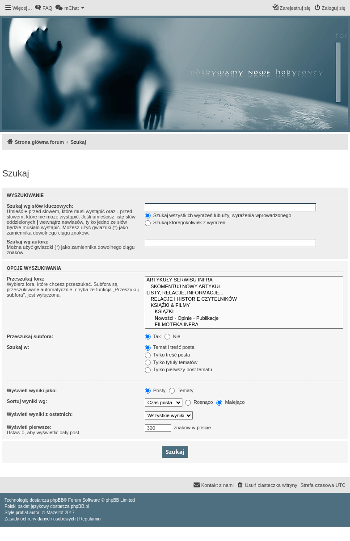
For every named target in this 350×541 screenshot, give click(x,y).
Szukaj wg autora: (28, 241)
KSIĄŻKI (244, 312)
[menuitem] (43, 8)
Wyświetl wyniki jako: (32, 390)
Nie (172, 336)
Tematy (181, 390)
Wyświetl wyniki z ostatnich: (40, 414)
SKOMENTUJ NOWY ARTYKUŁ (244, 287)
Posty (155, 390)
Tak (153, 336)
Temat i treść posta (169, 347)
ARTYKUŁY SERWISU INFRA (244, 280)
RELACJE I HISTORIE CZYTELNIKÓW (244, 299)
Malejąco (230, 402)
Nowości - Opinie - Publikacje (244, 318)
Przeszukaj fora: (25, 278)
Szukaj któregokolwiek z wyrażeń (185, 222)
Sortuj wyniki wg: (27, 401)
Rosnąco (199, 402)
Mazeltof (54, 512)
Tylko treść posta (167, 354)
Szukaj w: (18, 347)
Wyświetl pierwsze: (29, 427)
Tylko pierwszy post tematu (178, 369)
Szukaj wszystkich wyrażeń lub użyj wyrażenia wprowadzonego (218, 215)
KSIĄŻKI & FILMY (244, 305)
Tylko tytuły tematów (171, 362)
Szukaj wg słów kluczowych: (40, 206)
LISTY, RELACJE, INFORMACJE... (244, 293)
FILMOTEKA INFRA (244, 325)
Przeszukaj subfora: (30, 336)
